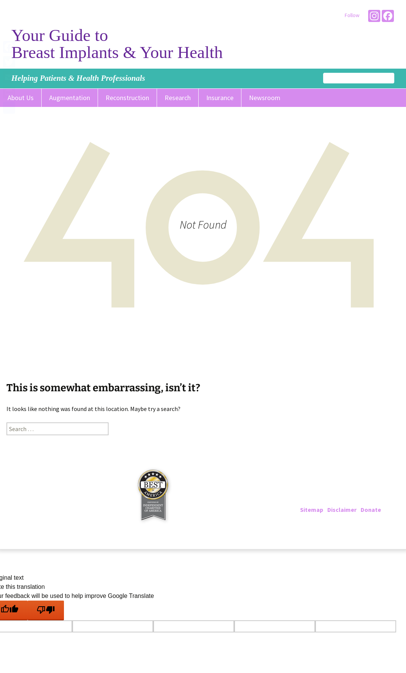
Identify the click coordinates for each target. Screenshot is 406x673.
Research (178, 97)
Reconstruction (127, 97)
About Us (21, 97)
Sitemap (311, 509)
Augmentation (69, 97)
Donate (371, 509)
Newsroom (264, 97)
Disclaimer (341, 509)
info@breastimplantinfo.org (355, 500)
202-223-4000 (331, 491)
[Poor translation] (46, 610)
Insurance (219, 97)
